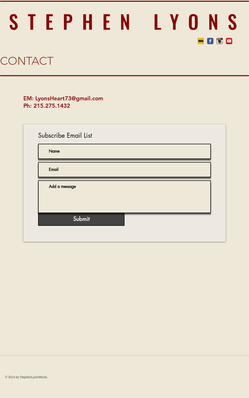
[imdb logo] (201, 41)
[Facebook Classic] (210, 41)
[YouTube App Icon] (229, 41)
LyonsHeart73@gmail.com (69, 98)
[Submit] (81, 219)
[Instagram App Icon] (219, 41)
